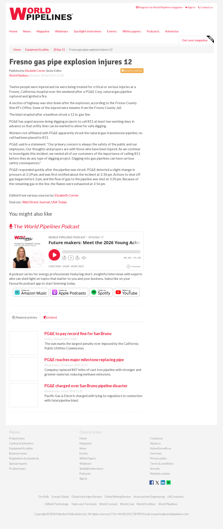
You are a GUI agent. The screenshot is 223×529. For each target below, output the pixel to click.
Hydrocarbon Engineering (149, 496)
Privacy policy (158, 458)
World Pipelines (18, 75)
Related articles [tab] (24, 317)
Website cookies (160, 473)
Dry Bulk (43, 496)
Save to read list (132, 70)
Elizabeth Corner (35, 70)
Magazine (43, 31)
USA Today (59, 202)
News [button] (27, 31)
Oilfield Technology (57, 504)
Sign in (190, 7)
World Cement (108, 504)
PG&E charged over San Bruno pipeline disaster (85, 385)
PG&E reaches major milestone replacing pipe (84, 359)
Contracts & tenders (21, 443)
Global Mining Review (118, 496)
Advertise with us (160, 448)
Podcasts (153, 31)
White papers (131, 31)
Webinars (61, 31)
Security (155, 468)
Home (13, 31)
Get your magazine (198, 39)
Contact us (205, 7)
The (44, 226)
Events (112, 31)
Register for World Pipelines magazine (159, 7)
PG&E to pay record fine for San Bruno (78, 333)
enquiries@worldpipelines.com (170, 514)
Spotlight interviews (87, 31)
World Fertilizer (146, 504)
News (82, 448)
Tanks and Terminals (84, 504)
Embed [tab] (50, 317)
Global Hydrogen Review (86, 496)
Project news (17, 438)
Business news (18, 453)
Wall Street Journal (36, 202)
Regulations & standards (24, 458)
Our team (156, 453)
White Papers (87, 458)
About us (155, 443)
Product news (17, 468)
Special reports (18, 463)
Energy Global (60, 496)
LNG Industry (175, 496)
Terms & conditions (162, 463)
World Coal (127, 504)
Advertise (172, 31)
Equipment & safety (21, 448)
